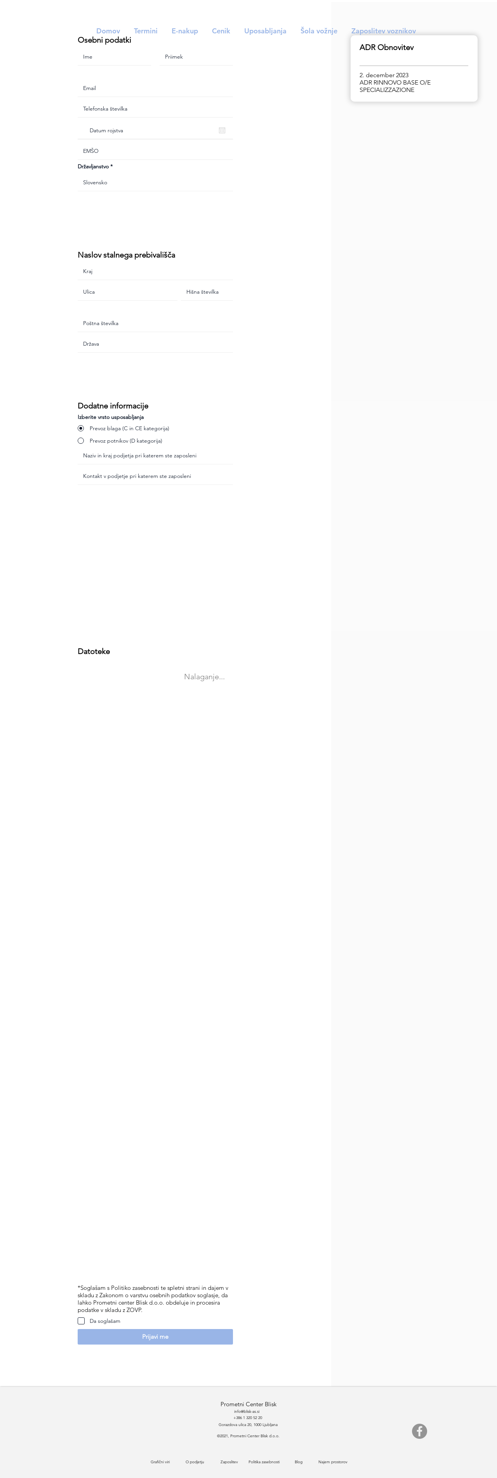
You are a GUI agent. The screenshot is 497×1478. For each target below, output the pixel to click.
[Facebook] (419, 1431)
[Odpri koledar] (222, 130)
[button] (155, 1337)
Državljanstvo (93, 166)
